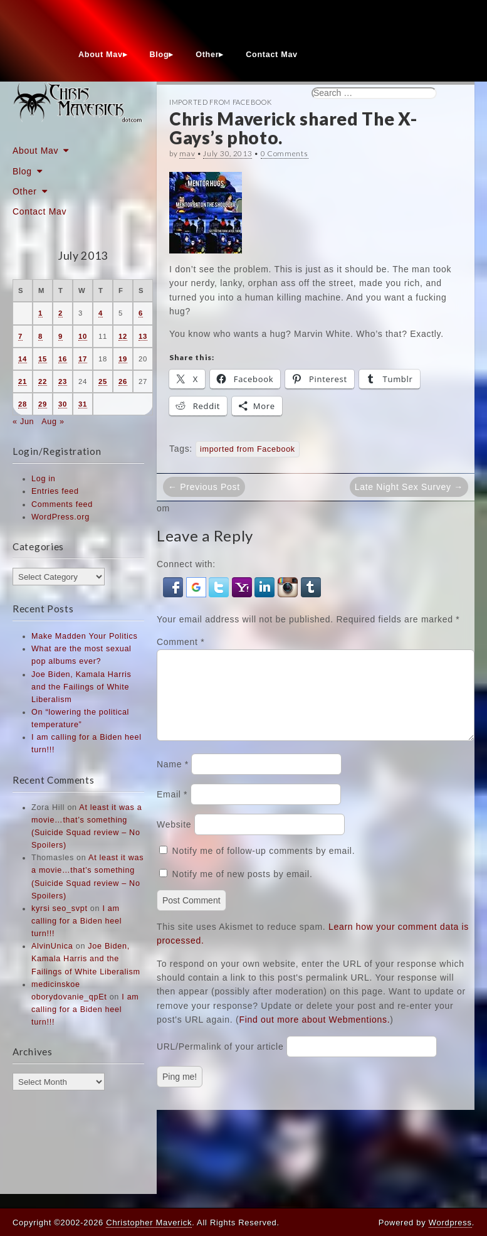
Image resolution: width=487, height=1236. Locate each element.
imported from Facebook (247, 449)
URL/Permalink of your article (220, 1062)
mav (187, 153)
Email (172, 809)
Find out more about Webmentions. (314, 1035)
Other (207, 54)
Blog (159, 54)
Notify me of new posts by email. (242, 889)
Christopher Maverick (149, 1222)
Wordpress (450, 1222)
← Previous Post (204, 487)
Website (174, 839)
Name (173, 779)
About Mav (100, 54)
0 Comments (284, 153)
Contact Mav (272, 54)
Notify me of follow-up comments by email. (263, 866)
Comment (180, 642)
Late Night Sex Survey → (409, 487)
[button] (174, 587)
